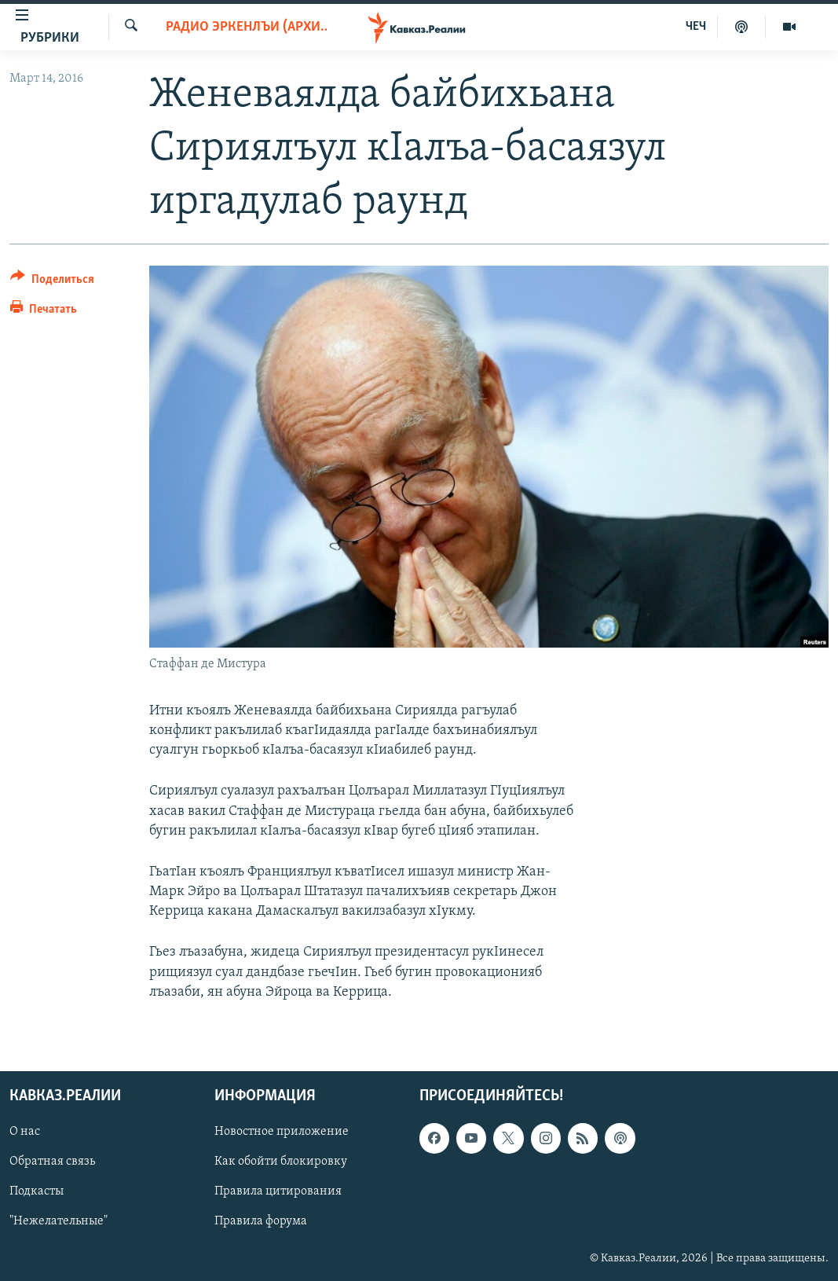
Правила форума (260, 1222)
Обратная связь (52, 1161)
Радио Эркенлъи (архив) (247, 27)
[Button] (52, 282)
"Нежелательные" (58, 1222)
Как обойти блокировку (280, 1161)
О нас (24, 1131)
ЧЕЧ (696, 26)
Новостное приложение (281, 1131)
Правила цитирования (278, 1191)
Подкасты (36, 1191)
